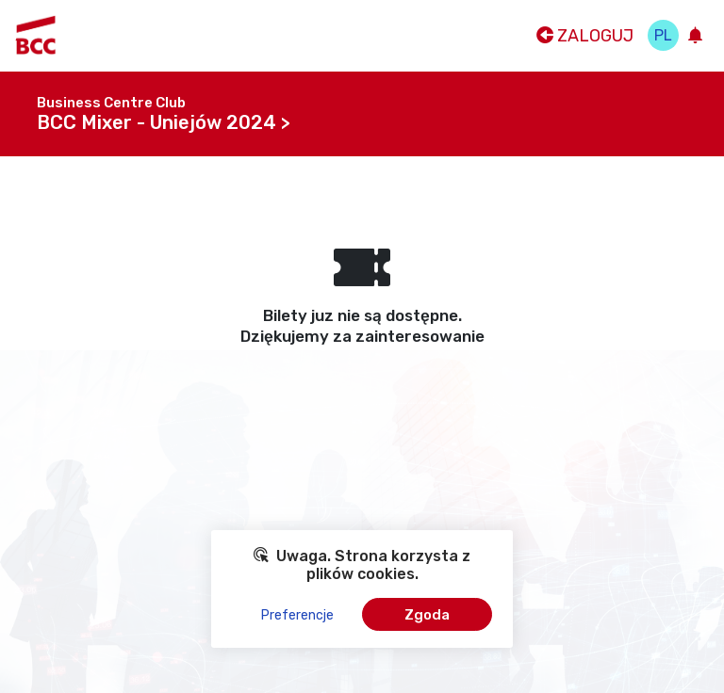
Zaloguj (585, 35)
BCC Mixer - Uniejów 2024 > (163, 122)
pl (663, 35)
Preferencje (297, 615)
